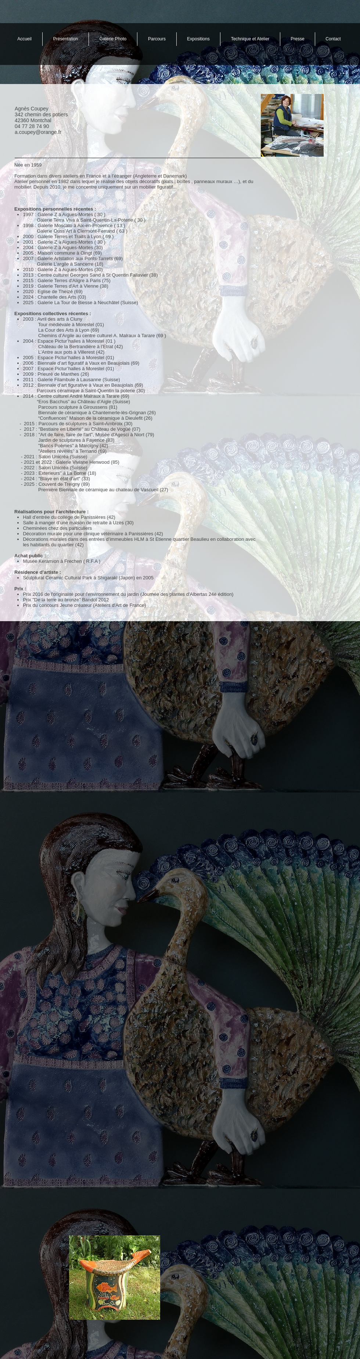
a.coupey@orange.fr (38, 132)
